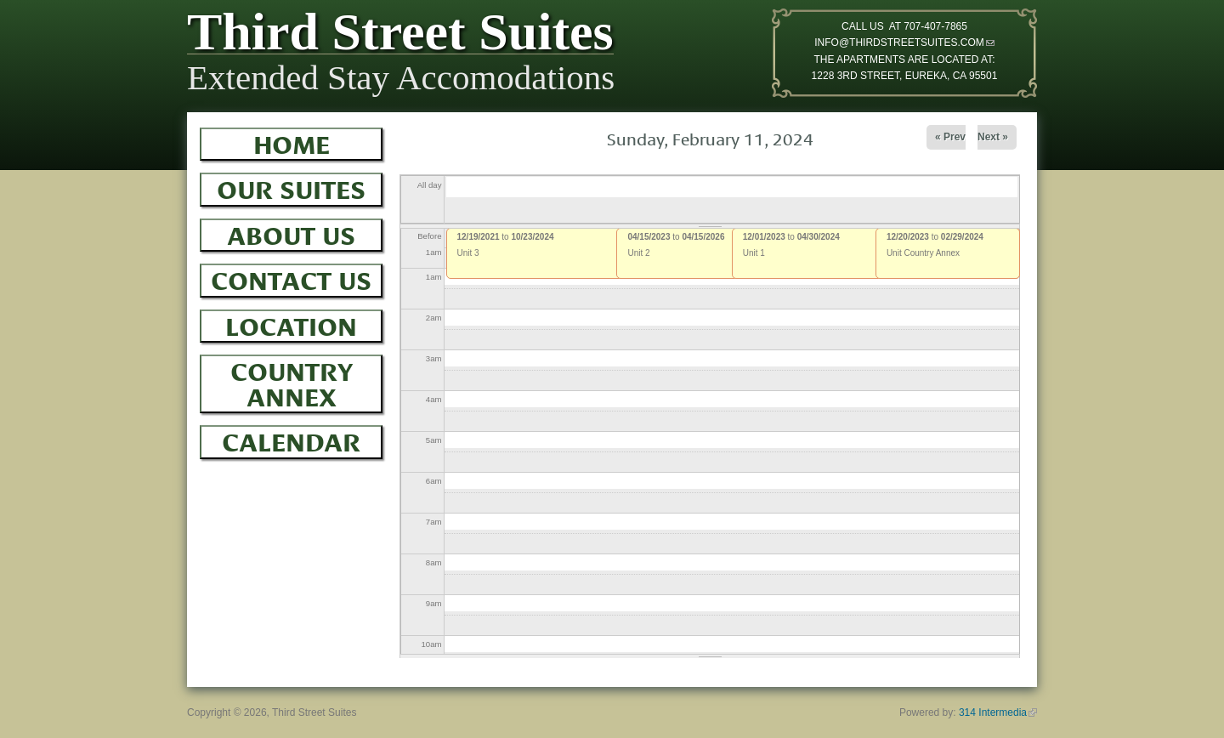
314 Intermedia (998, 712)
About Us (291, 233)
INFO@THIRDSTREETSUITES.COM (904, 42)
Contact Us (291, 278)
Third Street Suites (400, 35)
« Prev (950, 137)
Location (291, 324)
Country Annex (291, 381)
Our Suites (291, 187)
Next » (993, 137)
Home (291, 142)
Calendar (291, 439)
